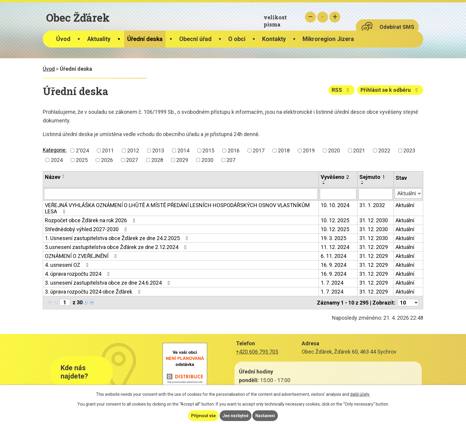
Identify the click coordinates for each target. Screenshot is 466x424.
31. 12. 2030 (373, 220)
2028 (157, 160)
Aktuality (99, 39)
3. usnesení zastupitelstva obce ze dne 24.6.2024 (108, 283)
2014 (183, 150)
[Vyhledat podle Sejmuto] (375, 194)
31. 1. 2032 (372, 205)
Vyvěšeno (335, 177)
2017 (259, 150)
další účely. (360, 394)
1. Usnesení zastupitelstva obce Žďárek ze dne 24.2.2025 (118, 238)
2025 (82, 160)
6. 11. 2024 (333, 256)
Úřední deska (145, 39)
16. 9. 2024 (333, 265)
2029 (182, 160)
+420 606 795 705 (257, 352)
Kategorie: (55, 150)
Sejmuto (372, 177)
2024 (57, 160)
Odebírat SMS (397, 27)
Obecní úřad (195, 39)
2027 (132, 160)
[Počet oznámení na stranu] (408, 302)
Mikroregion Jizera (328, 39)
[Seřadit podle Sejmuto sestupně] (362, 183)
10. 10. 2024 (335, 205)
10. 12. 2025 (335, 220)
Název (52, 177)
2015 (208, 150)
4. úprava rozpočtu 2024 (78, 274)
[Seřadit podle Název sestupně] (63, 177)
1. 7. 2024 (332, 283)
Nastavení (265, 415)
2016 (234, 150)
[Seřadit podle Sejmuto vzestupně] (362, 181)
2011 (108, 150)
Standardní (322, 17)
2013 (158, 150)
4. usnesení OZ (68, 265)
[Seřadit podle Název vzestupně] (63, 175)
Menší (310, 17)
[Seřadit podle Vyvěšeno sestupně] (324, 183)
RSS (342, 90)
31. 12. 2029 (373, 247)
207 (230, 160)
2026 (107, 160)
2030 (207, 160)
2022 (384, 150)
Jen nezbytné (235, 415)
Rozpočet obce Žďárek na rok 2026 (91, 220)
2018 (284, 150)
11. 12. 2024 (335, 247)
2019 (309, 150)
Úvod (63, 39)
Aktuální (405, 205)
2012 (133, 150)
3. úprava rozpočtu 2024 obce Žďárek (94, 292)
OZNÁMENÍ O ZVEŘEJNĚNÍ (82, 256)
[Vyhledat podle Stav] (408, 193)
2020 (334, 150)
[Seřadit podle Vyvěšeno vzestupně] (324, 181)
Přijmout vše (203, 415)
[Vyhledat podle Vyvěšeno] (338, 194)
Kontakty (274, 39)
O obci (236, 39)
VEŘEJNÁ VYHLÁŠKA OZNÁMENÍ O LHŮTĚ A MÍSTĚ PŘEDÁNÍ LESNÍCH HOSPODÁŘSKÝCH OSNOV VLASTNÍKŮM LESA (177, 208)
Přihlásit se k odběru (390, 90)
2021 (359, 150)
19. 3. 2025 (333, 238)
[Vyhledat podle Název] (181, 194)
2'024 (82, 150)
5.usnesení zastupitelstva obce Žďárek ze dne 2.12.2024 (117, 247)
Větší (334, 17)
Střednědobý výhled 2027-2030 (87, 229)
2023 (409, 150)
